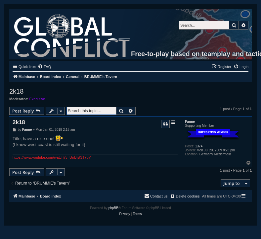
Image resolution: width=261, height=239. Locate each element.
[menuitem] (44, 67)
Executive (37, 99)
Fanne (190, 121)
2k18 (16, 91)
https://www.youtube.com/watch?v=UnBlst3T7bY (52, 157)
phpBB (113, 208)
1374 (198, 146)
